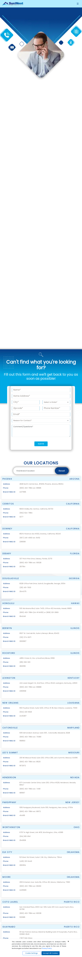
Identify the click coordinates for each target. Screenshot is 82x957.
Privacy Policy (47, 948)
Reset (62, 369)
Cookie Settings (31, 953)
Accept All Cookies (50, 953)
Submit (41, 342)
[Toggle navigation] (77, 4)
